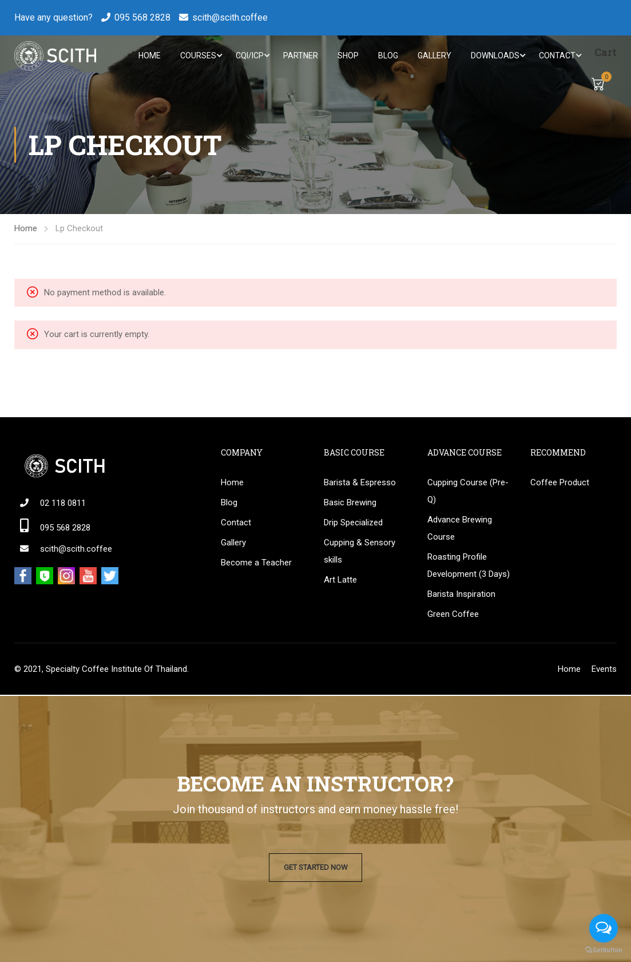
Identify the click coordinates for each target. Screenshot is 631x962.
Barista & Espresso (360, 483)
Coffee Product (559, 483)
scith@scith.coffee (230, 17)
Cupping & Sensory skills (359, 551)
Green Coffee (453, 614)
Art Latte (340, 580)
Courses (197, 56)
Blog (387, 56)
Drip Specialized (353, 523)
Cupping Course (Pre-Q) (468, 491)
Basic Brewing (350, 503)
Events (604, 669)
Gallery (433, 56)
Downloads (494, 56)
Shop (347, 56)
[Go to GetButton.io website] (603, 950)
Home (148, 56)
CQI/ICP (249, 56)
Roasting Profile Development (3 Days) (468, 566)
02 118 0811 (63, 503)
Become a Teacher (256, 563)
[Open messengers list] (603, 928)
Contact (556, 56)
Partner (299, 56)
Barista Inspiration (461, 594)
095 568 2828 (142, 17)
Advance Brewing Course (459, 529)
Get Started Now (316, 867)
